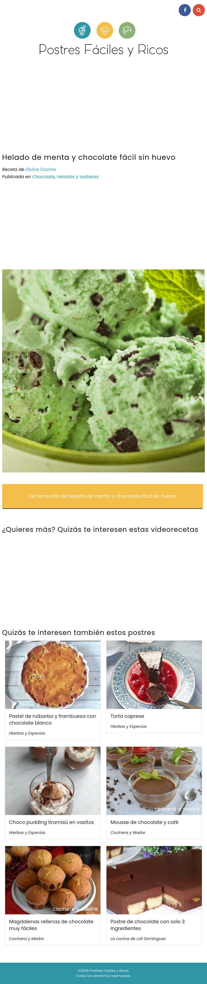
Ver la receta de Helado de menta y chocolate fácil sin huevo (103, 496)
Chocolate (43, 177)
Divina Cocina (41, 169)
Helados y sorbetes (78, 177)
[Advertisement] (103, 107)
